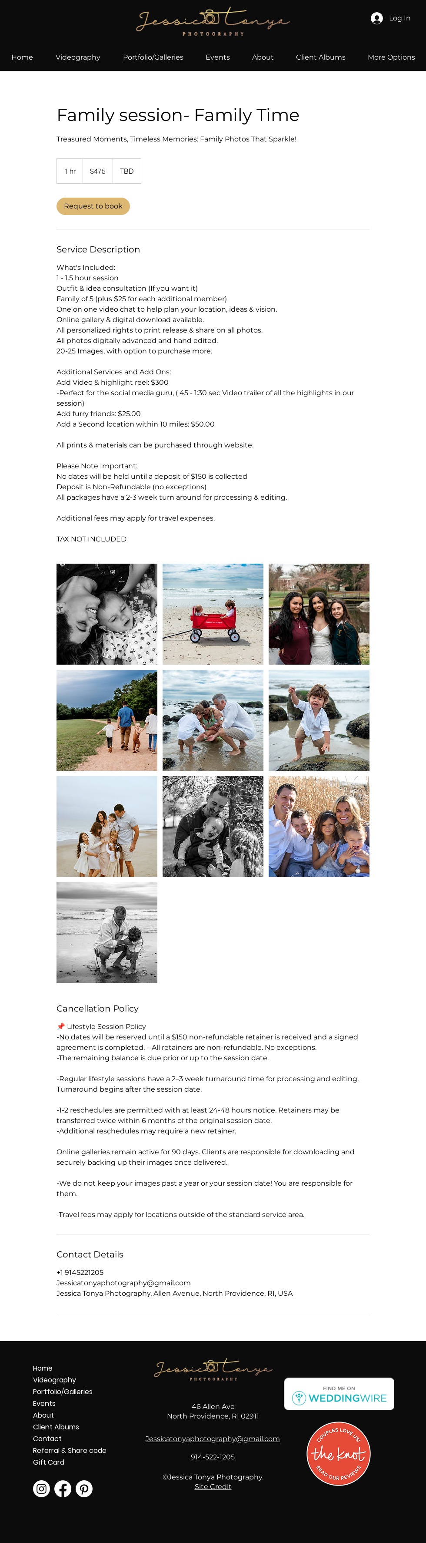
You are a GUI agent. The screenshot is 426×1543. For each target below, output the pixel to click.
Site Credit (213, 1486)
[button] (153, 57)
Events (44, 1403)
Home (43, 1368)
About (43, 1415)
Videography (54, 1380)
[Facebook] (62, 1488)
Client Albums (56, 1427)
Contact (47, 1439)
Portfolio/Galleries (63, 1392)
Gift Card (48, 1462)
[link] (93, 206)
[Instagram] (41, 1488)
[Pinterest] (84, 1488)
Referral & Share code (63, 1451)
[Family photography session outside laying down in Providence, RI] (107, 614)
